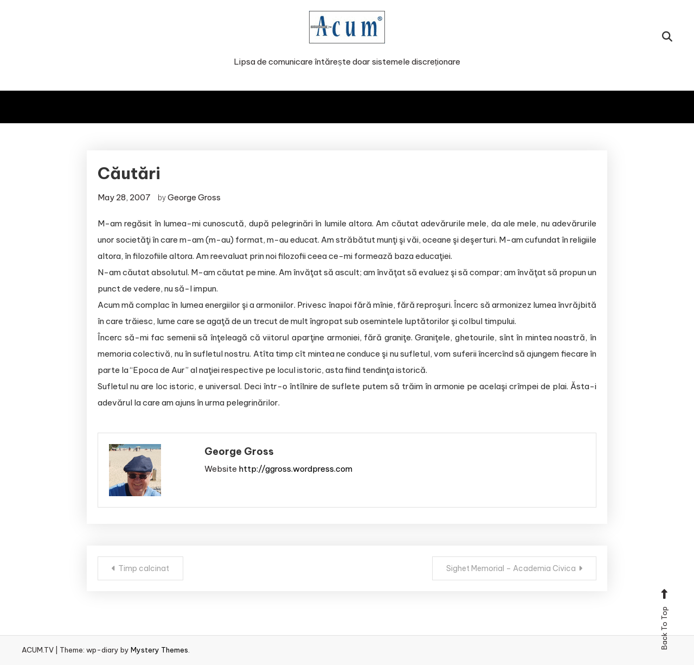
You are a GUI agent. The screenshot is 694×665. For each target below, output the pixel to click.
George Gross (194, 197)
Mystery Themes (159, 649)
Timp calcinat (143, 568)
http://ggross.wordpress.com (295, 469)
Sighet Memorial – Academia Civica (511, 568)
